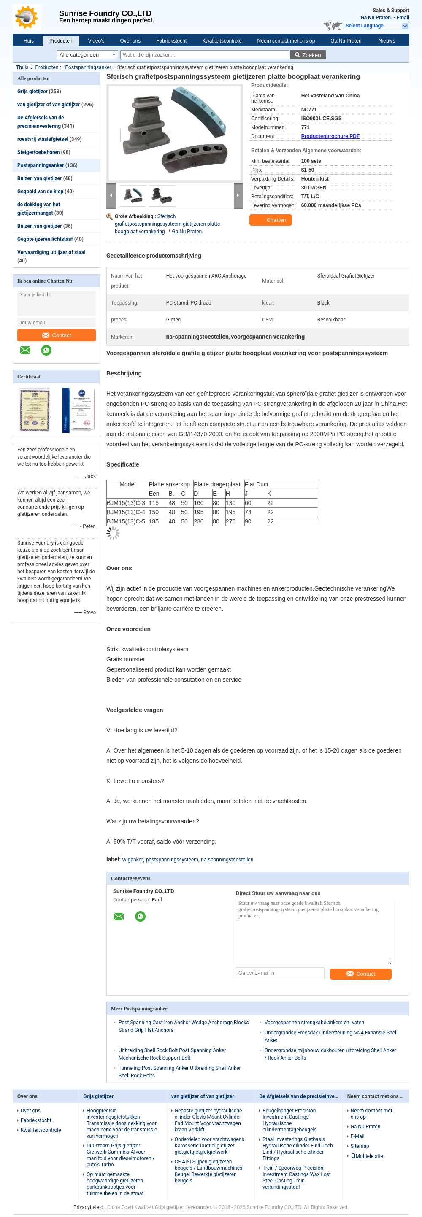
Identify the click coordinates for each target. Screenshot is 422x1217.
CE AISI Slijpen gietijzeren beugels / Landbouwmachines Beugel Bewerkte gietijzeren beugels (208, 1171)
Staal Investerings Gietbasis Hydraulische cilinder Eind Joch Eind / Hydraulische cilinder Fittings (297, 1148)
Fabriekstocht (171, 41)
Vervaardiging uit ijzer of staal (51, 252)
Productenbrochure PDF (330, 136)
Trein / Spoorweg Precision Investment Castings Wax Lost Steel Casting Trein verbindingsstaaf (296, 1177)
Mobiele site (367, 1156)
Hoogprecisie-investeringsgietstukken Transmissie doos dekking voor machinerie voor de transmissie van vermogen (122, 1123)
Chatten (271, 220)
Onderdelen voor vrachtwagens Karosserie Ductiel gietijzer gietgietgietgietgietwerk (209, 1145)
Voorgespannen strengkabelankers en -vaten (314, 1022)
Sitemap (360, 1146)
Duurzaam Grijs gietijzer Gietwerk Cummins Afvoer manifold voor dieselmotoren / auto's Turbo (120, 1155)
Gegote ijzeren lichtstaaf (45, 239)
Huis (29, 41)
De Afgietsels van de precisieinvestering (304, 1096)
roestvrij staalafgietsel (42, 139)
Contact (56, 335)
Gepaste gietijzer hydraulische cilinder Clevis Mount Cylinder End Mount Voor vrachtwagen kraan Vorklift (208, 1120)
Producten (61, 41)
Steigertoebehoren (38, 152)
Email (403, 18)
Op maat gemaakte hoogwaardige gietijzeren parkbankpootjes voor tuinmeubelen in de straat (115, 1183)
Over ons (130, 41)
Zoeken (311, 55)
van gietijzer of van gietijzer (48, 105)
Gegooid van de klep (40, 191)
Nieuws (387, 41)
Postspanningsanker (88, 67)
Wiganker (132, 860)
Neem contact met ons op (286, 41)
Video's (96, 41)
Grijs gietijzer (32, 91)
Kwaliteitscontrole (221, 41)
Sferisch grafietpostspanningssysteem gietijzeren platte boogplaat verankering (167, 224)
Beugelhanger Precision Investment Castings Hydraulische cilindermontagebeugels (289, 1120)
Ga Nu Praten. (376, 18)
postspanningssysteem (172, 860)
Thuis (22, 67)
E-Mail (358, 1136)
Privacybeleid (88, 1207)
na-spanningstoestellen (227, 860)
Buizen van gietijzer (39, 178)
